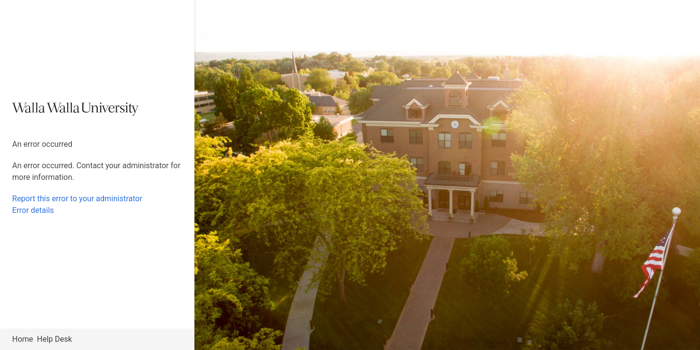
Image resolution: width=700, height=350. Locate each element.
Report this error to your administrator (77, 198)
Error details (33, 210)
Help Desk (54, 339)
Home (22, 339)
